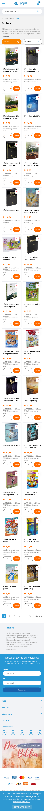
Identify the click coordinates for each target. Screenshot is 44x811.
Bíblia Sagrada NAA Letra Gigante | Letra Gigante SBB (11, 305)
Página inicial (8, 18)
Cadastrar (22, 690)
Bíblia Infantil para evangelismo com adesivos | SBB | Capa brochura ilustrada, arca (11, 352)
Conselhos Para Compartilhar (30, 493)
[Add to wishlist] (17, 51)
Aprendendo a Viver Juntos (32, 305)
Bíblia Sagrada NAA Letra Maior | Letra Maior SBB (11, 399)
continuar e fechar (22, 807)
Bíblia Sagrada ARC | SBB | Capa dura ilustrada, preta (11, 164)
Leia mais (5, 37)
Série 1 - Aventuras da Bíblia (32, 352)
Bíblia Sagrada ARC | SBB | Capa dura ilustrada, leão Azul (32, 446)
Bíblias (17, 18)
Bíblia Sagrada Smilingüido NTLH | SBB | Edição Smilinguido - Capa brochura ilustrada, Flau (11, 493)
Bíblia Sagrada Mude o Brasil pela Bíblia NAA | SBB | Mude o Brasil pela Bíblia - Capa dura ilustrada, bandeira (32, 540)
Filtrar (11, 42)
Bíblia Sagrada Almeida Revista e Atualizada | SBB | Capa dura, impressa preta (31, 70)
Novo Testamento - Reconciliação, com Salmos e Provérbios (32, 211)
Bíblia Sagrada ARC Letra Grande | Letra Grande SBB (32, 258)
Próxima (37, 616)
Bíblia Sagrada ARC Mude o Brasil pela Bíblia (32, 164)
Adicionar (16, 88)
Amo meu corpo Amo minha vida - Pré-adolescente (10, 258)
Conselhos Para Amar (9, 540)
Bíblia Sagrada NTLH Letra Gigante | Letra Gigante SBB (32, 399)
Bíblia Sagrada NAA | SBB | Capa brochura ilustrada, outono (32, 587)
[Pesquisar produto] (38, 12)
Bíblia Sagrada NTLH (32, 116)
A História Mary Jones (9, 587)
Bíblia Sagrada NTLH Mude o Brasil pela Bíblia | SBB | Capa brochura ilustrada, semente (11, 117)
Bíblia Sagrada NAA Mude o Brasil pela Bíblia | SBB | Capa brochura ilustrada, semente (11, 70)
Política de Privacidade (21, 802)
